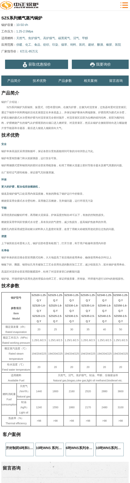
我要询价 (100, 64)
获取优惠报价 (36, 64)
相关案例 (90, 81)
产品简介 (14, 81)
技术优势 (39, 81)
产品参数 (65, 81)
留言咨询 (116, 81)
